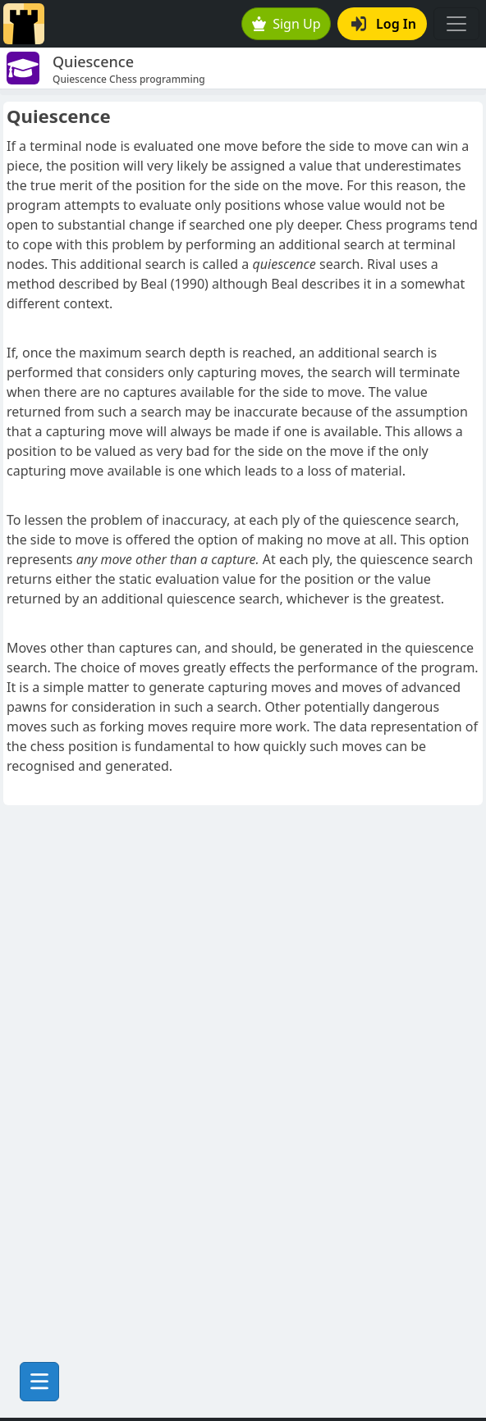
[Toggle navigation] (456, 23)
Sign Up (286, 24)
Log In (383, 24)
